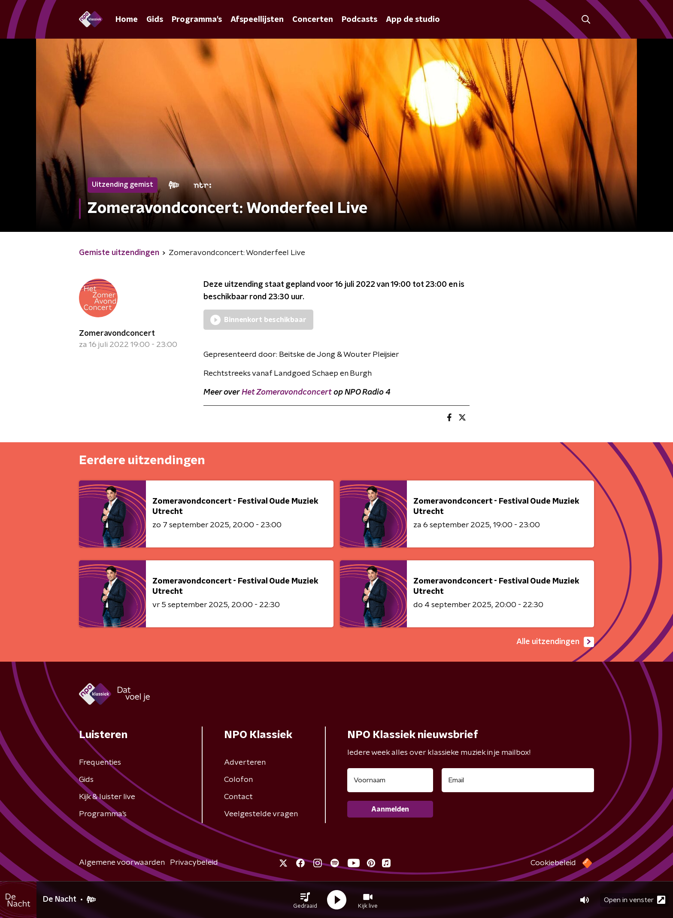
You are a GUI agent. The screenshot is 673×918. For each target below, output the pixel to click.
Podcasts (359, 20)
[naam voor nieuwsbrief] (390, 780)
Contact (238, 797)
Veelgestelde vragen (261, 814)
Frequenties (100, 762)
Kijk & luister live (107, 797)
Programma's (197, 20)
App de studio (413, 20)
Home (126, 20)
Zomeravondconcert (117, 333)
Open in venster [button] (634, 900)
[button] (305, 900)
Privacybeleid (194, 862)
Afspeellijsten (257, 20)
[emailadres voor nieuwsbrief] (518, 780)
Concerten (312, 20)
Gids (154, 20)
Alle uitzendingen (555, 642)
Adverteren (245, 762)
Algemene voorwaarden (122, 862)
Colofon (238, 780)
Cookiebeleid (553, 863)
